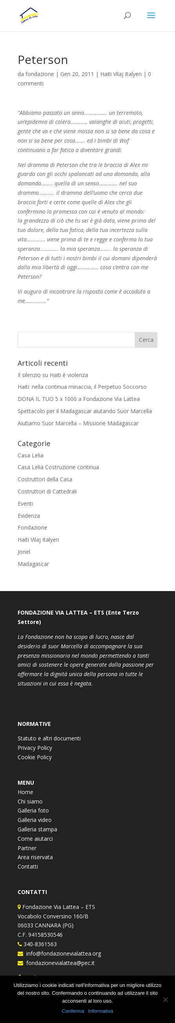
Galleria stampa (37, 829)
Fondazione (32, 527)
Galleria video (35, 819)
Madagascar (33, 564)
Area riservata (35, 857)
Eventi (25, 503)
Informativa (100, 1011)
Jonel (24, 551)
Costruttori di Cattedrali (47, 491)
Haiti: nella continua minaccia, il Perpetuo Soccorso (82, 386)
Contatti (28, 866)
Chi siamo (30, 801)
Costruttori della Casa (45, 479)
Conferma (73, 1011)
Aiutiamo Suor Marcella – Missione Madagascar (78, 423)
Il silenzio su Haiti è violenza (53, 375)
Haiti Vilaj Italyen (121, 74)
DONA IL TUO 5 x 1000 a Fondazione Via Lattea (79, 399)
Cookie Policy (35, 757)
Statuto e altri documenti (49, 738)
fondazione (39, 74)
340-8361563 (39, 944)
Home (25, 792)
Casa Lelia (30, 455)
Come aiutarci (35, 838)
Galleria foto (33, 810)
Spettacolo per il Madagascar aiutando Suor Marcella (85, 411)
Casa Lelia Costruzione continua (58, 467)
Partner (27, 848)
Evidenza (29, 515)
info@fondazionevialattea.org (62, 953)
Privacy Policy (35, 747)
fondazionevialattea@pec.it (59, 963)
